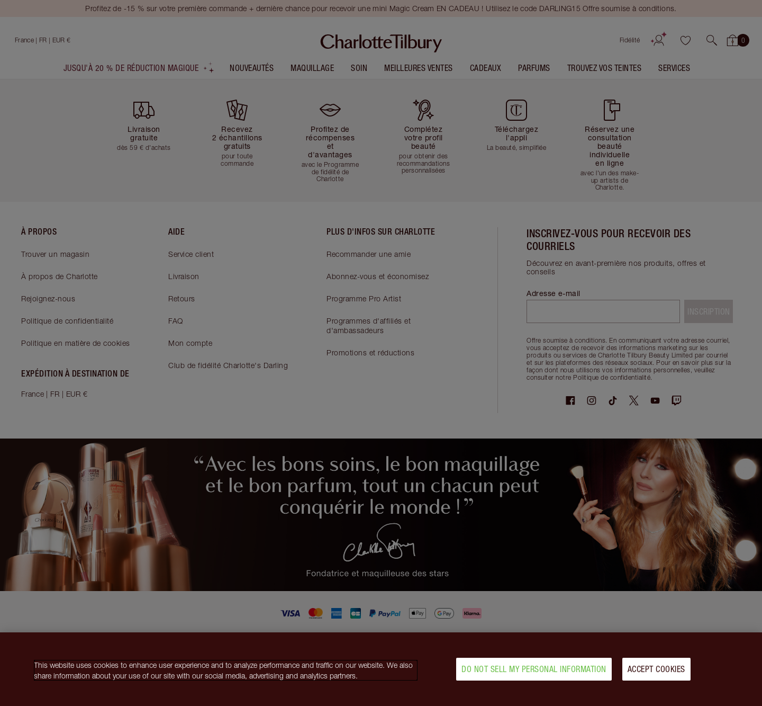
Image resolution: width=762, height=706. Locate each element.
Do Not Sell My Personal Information (533, 673)
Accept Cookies (656, 673)
